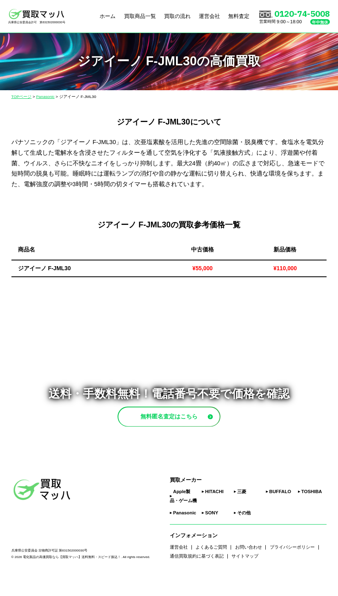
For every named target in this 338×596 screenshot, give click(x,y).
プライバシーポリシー (292, 566)
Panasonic (184, 531)
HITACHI (214, 510)
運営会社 (209, 16)
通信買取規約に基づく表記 (197, 575)
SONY (211, 531)
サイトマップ (244, 575)
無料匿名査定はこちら (184, 425)
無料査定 (238, 16)
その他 (244, 531)
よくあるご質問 (211, 566)
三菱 (241, 510)
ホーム (108, 16)
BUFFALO (280, 510)
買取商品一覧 (140, 16)
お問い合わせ (248, 566)
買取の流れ (177, 16)
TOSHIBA (311, 510)
